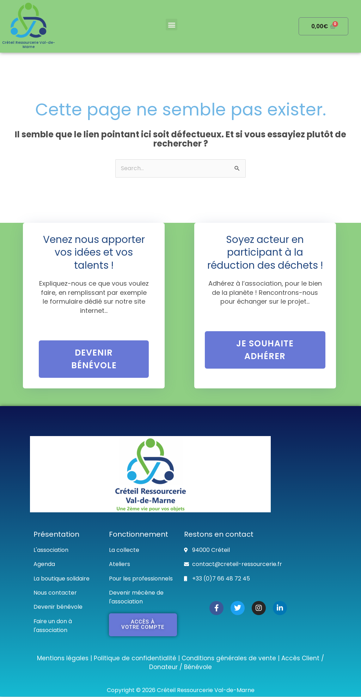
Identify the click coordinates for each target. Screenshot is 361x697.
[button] (171, 24)
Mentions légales (62, 658)
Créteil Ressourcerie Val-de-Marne (28, 44)
